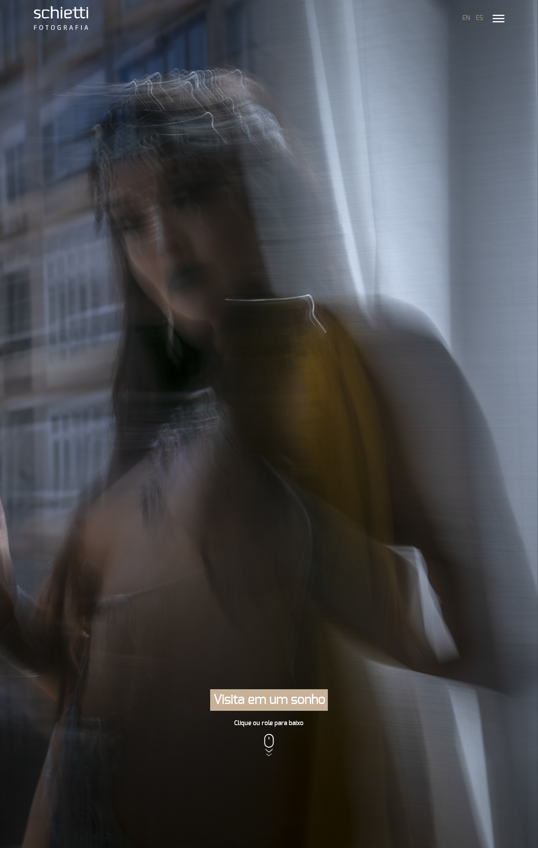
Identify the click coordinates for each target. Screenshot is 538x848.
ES (479, 18)
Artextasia (370, 600)
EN (466, 18)
